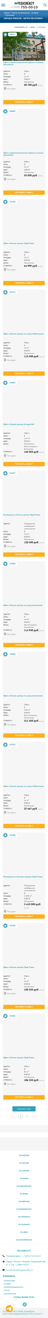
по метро (24, 1194)
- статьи (6, 1290)
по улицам (24, 1163)
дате (32, 27)
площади (40, 27)
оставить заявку (24, 102)
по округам (24, 1155)
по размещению (24, 1209)
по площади (24, 1224)
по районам (24, 1201)
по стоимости (24, 1217)
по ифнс (24, 1232)
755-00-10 (24, 7)
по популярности (24, 1240)
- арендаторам (9, 1293)
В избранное (5, 35)
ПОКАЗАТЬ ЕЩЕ (24, 1109)
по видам (24, 1178)
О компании (9, 1276)
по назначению (24, 1186)
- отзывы (7, 1284)
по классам (24, 1171)
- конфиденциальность (13, 1287)
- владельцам (9, 1280)
